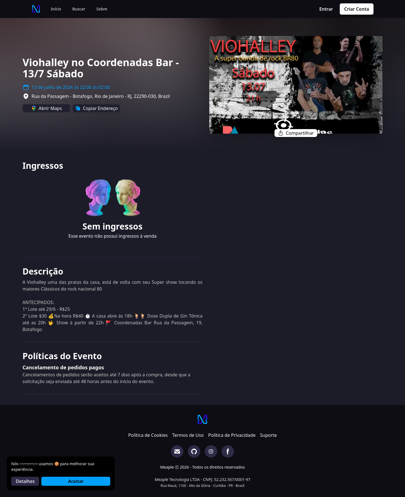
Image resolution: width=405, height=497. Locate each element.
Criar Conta (356, 9)
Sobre (101, 9)
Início (56, 9)
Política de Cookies (148, 435)
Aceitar (76, 481)
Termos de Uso (188, 435)
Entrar (326, 9)
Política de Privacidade (231, 435)
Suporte (268, 435)
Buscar (78, 9)
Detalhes (25, 481)
